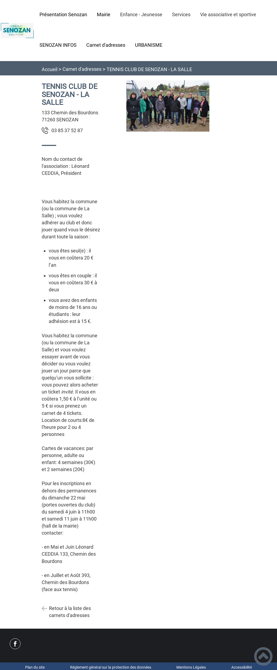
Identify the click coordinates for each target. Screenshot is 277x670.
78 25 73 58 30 (67, 130)
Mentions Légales (191, 667)
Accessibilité (241, 667)
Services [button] (181, 14)
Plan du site (35, 667)
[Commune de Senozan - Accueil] (17, 30)
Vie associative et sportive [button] (228, 14)
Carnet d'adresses (81, 69)
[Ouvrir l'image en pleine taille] (167, 106)
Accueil (49, 69)
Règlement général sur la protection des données (110, 667)
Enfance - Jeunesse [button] (141, 14)
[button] (263, 656)
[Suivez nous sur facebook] (15, 643)
